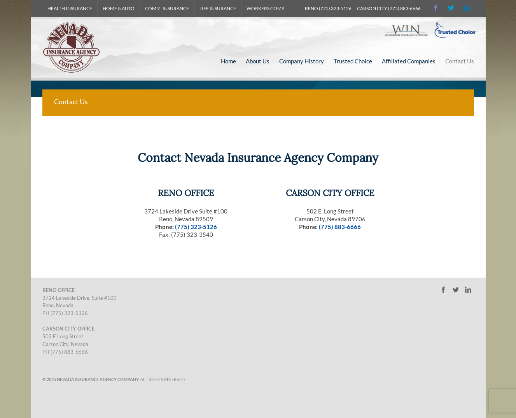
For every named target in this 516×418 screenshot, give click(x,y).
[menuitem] (69, 8)
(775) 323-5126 (196, 226)
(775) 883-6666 (340, 226)
